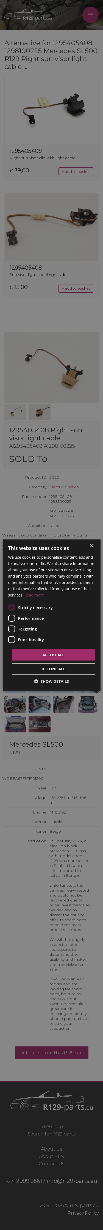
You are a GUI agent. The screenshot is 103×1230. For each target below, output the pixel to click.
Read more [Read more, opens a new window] (34, 595)
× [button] (92, 546)
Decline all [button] (53, 668)
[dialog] (51, 615)
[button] (51, 681)
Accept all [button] (54, 654)
